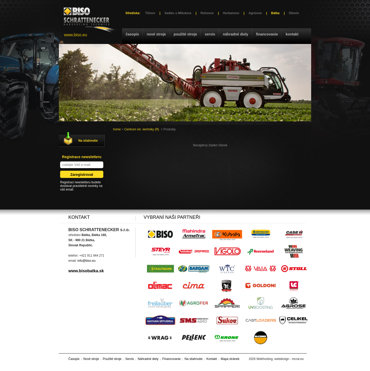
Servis (210, 34)
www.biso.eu (75, 35)
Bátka (275, 13)
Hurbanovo (231, 13)
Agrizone (255, 13)
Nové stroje (156, 34)
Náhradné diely (235, 34)
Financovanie (267, 34)
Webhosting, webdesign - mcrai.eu (280, 359)
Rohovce (207, 13)
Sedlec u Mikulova (177, 13)
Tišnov (150, 13)
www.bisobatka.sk (86, 271)
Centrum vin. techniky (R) (141, 129)
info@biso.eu (86, 261)
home (117, 129)
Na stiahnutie (88, 140)
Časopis (132, 34)
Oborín (294, 13)
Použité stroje (185, 34)
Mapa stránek (230, 359)
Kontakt (292, 34)
